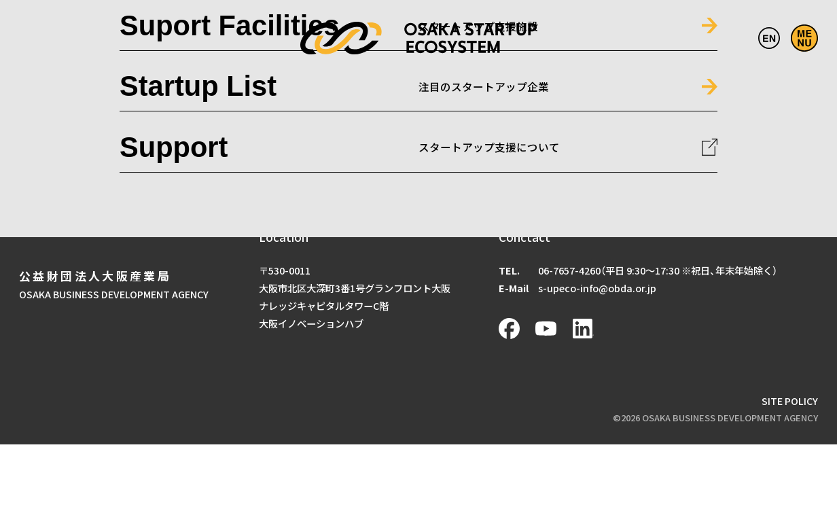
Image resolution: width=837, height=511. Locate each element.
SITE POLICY (790, 400)
